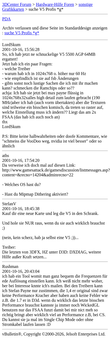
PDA (6, 19)
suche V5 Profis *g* (21, 33)
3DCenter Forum (16, 4)
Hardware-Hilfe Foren (55, 4)
